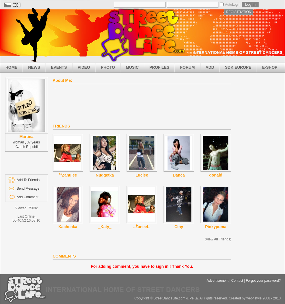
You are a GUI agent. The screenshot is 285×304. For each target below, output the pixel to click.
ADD (210, 67)
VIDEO (84, 67)
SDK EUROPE (238, 67)
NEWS (34, 67)
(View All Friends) (218, 239)
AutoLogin (232, 5)
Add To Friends (28, 180)
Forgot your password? (263, 281)
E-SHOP (270, 67)
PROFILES (159, 67)
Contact (237, 281)
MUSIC (132, 67)
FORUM (187, 67)
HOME (11, 67)
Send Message (28, 188)
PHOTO (108, 67)
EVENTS (59, 67)
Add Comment (28, 197)
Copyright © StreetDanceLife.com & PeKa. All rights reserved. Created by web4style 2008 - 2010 (208, 298)
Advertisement (218, 281)
